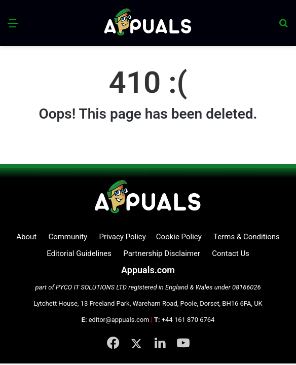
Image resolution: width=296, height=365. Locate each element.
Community (67, 236)
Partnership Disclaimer (161, 253)
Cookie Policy (179, 236)
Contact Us (230, 253)
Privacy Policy (122, 236)
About (26, 236)
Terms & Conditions (246, 236)
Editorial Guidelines (79, 253)
